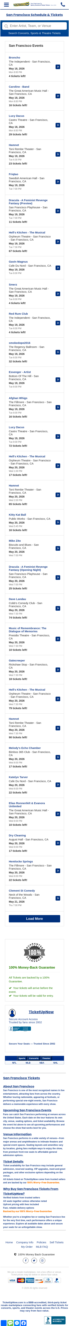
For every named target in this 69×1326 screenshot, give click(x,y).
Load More (34, 919)
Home (9, 1242)
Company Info (24, 1242)
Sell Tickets (56, 1242)
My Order (27, 1246)
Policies (41, 1242)
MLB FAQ (42, 1246)
